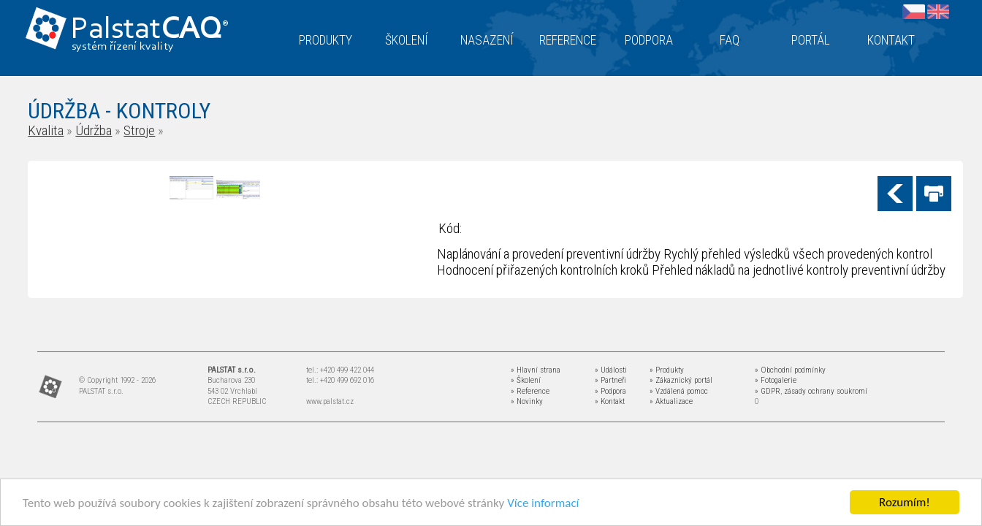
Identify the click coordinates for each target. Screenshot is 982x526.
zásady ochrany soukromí (825, 391)
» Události (611, 370)
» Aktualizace (671, 401)
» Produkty (667, 370)
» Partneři (610, 380)
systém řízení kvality (123, 47)
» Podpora (610, 391)
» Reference (530, 391)
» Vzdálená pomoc (679, 391)
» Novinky (527, 401)
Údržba (93, 130)
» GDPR (767, 391)
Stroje (139, 130)
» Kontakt (610, 401)
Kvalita (46, 130)
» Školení (526, 380)
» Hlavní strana (535, 370)
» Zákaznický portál (681, 380)
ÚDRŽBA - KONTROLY (119, 110)
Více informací (543, 503)
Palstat (149, 30)
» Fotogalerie (775, 380)
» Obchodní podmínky (790, 370)
